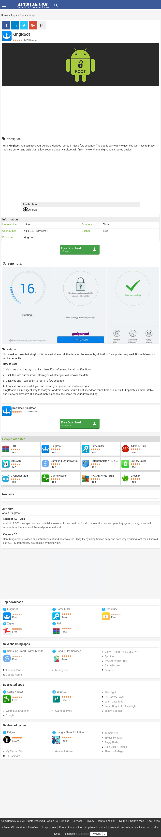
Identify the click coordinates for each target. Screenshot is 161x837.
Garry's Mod (137, 821)
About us (52, 821)
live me (123, 821)
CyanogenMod (19, 475)
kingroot (29, 237)
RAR (13, 446)
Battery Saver (138, 461)
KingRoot (56, 446)
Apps (14, 15)
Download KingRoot (24, 408)
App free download (96, 827)
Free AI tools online (70, 827)
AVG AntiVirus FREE (102, 475)
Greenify (135, 475)
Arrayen (96, 834)
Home (4, 15)
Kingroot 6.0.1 (11, 534)
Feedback (69, 833)
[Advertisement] (81, 111)
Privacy (90, 821)
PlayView (33, 827)
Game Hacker (59, 475)
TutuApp (16, 461)
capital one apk (106, 821)
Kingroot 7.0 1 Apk (14, 518)
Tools (22, 15)
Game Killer (97, 446)
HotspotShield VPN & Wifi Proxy (105, 461)
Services (77, 821)
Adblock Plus (138, 446)
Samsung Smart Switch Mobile (65, 461)
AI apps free (49, 827)
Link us (65, 821)
